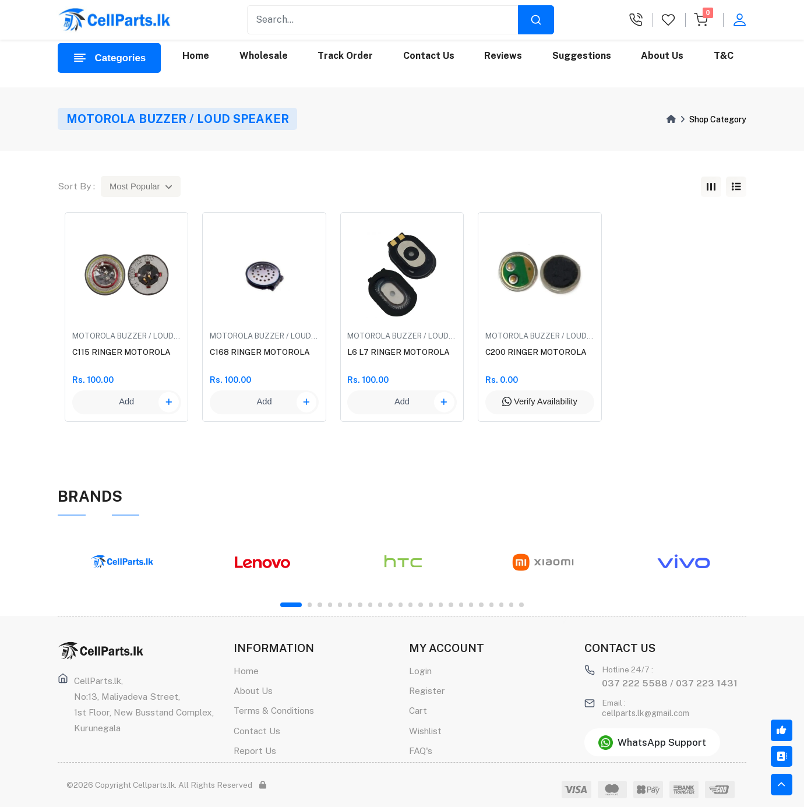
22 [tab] (511, 604)
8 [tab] (370, 604)
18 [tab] (471, 604)
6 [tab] (350, 604)
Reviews (503, 55)
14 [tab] (431, 604)
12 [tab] (410, 604)
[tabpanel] (122, 562)
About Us (662, 55)
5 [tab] (340, 604)
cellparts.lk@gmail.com (645, 713)
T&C (724, 55)
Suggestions (581, 55)
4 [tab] (330, 604)
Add (149, 402)
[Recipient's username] (383, 19)
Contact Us (428, 55)
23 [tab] (521, 604)
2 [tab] (310, 604)
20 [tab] (491, 604)
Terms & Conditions (274, 710)
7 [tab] (360, 604)
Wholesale (263, 55)
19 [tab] (481, 604)
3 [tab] (320, 604)
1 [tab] (291, 604)
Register (427, 690)
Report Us (255, 750)
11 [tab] (401, 604)
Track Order (345, 55)
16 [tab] (451, 604)
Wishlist (425, 730)
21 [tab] (501, 604)
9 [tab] (380, 604)
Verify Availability (539, 401)
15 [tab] (441, 604)
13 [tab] (420, 604)
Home (195, 55)
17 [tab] (461, 604)
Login (420, 670)
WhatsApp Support (652, 742)
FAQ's (420, 750)
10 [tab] (390, 604)
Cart (418, 710)
